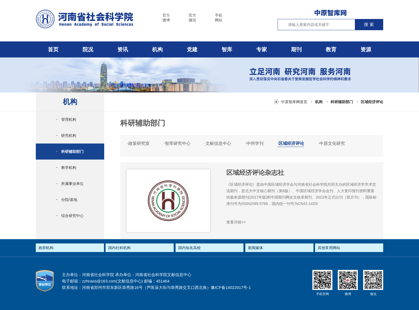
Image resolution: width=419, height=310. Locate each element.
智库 (227, 49)
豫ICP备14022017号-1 (231, 287)
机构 (157, 49)
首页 (53, 49)
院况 (88, 49)
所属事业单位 (70, 184)
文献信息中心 (217, 143)
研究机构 (66, 135)
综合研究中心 (70, 216)
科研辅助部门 (342, 102)
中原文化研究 (331, 143)
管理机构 (66, 119)
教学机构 (66, 168)
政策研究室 (138, 143)
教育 (331, 49)
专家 (261, 49)
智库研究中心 (177, 143)
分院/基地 (66, 200)
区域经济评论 (372, 102)
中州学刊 (254, 143)
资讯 (122, 49)
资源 (365, 49)
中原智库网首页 (294, 102)
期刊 (296, 49)
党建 (192, 49)
